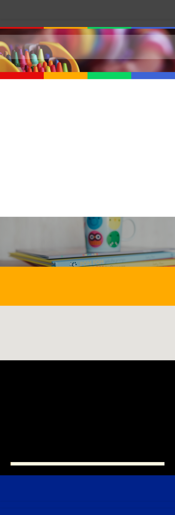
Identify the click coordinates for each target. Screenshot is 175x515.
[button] (87, 330)
